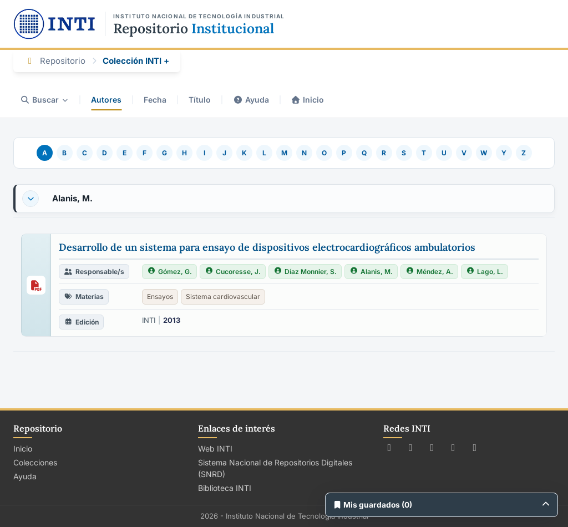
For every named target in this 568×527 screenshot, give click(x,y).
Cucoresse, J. (233, 271)
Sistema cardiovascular (223, 296)
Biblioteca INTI (224, 488)
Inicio (307, 99)
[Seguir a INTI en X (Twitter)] (389, 448)
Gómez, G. (169, 271)
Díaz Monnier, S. (305, 271)
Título (200, 99)
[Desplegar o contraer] (30, 198)
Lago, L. (484, 271)
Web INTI (215, 448)
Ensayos (160, 296)
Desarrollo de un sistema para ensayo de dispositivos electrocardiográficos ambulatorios (267, 247)
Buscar (44, 99)
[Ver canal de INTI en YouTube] (453, 448)
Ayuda (251, 99)
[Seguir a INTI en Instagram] (432, 448)
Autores (106, 99)
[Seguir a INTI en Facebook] (410, 448)
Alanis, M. (72, 198)
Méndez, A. (429, 271)
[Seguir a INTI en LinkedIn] (475, 448)
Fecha (155, 99)
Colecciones (35, 462)
